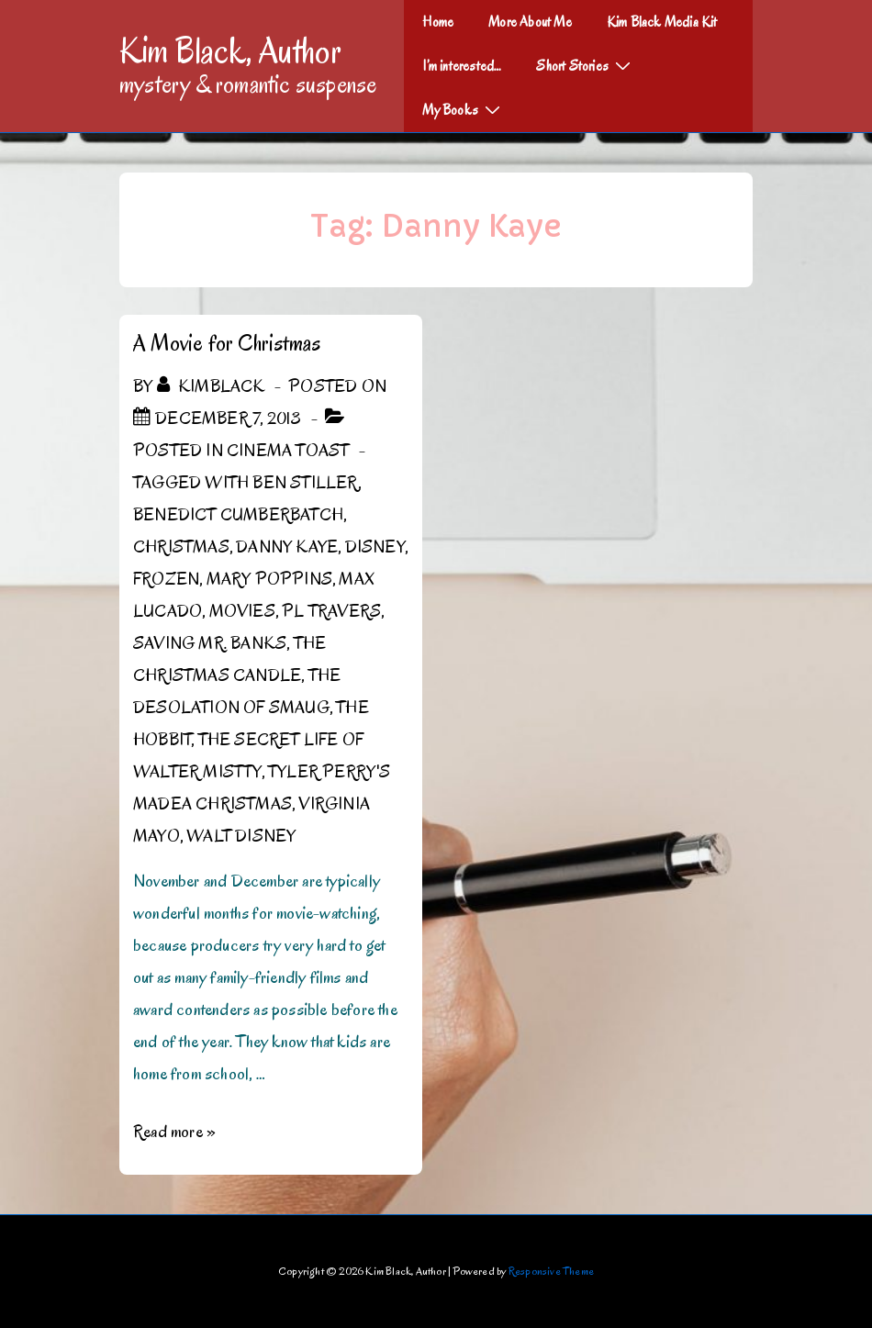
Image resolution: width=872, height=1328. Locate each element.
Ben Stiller (304, 483)
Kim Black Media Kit (662, 22)
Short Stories (585, 65)
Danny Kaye (287, 547)
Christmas (181, 547)
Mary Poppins (269, 579)
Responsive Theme (551, 1270)
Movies (242, 611)
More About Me (530, 22)
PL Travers (331, 611)
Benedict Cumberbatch (238, 515)
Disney (375, 547)
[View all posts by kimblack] (213, 386)
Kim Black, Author (230, 50)
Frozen (166, 579)
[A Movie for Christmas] (228, 418)
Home (437, 22)
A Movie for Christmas (226, 343)
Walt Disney (241, 836)
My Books (463, 109)
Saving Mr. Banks (209, 643)
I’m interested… (461, 66)
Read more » (174, 1132)
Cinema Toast (288, 451)
